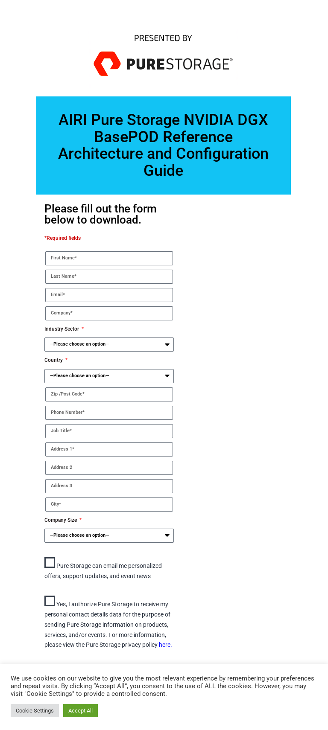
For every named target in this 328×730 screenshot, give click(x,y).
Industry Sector (62, 329)
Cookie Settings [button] (35, 710)
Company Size (61, 520)
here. (165, 644)
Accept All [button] (80, 710)
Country (54, 360)
